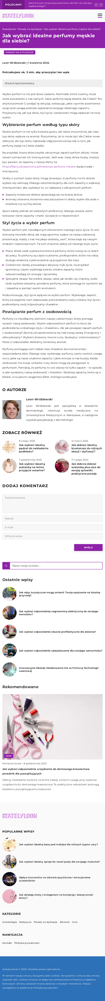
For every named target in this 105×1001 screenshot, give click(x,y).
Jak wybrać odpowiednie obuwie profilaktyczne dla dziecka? (57, 631)
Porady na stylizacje (19, 52)
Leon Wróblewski (14, 63)
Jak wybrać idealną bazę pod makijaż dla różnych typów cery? (58, 844)
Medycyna (25, 922)
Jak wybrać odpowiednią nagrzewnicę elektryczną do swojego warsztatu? (58, 613)
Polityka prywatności (27, 943)
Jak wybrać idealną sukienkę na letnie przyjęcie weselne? (32, 467)
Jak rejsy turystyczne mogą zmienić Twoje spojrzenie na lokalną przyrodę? (59, 594)
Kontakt (7, 943)
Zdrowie (65, 922)
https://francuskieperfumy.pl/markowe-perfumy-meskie (39, 166)
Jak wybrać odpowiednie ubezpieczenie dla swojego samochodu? (61, 650)
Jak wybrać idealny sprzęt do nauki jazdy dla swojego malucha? (59, 861)
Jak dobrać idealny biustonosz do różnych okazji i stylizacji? (86, 448)
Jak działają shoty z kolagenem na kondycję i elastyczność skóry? (56, 896)
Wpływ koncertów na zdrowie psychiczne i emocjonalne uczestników (54, 879)
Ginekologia (9, 922)
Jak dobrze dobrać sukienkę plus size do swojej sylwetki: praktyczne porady (85, 468)
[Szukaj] (6, 565)
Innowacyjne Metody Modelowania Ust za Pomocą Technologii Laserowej (58, 669)
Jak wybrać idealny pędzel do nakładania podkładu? (33, 448)
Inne (74, 922)
